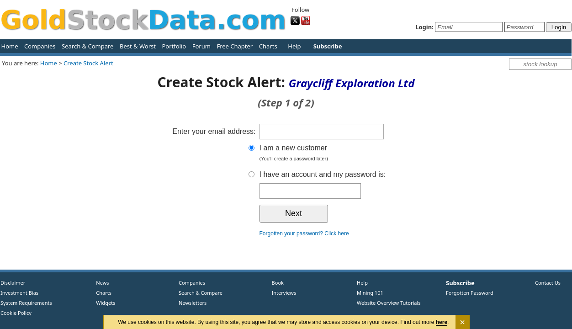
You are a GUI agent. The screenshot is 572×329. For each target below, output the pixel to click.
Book (276, 282)
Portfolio (174, 46)
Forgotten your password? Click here (304, 233)
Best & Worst (138, 46)
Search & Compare (87, 46)
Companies (39, 46)
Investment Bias (19, 292)
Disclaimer (12, 282)
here (441, 322)
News (99, 282)
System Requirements (26, 302)
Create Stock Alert (88, 63)
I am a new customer (339, 154)
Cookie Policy (16, 312)
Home (9, 46)
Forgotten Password (469, 292)
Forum (201, 46)
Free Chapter (235, 46)
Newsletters (193, 302)
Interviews (282, 292)
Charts (268, 46)
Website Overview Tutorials (389, 302)
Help (294, 46)
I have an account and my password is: (323, 174)
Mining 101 (370, 292)
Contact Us (548, 282)
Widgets (102, 302)
